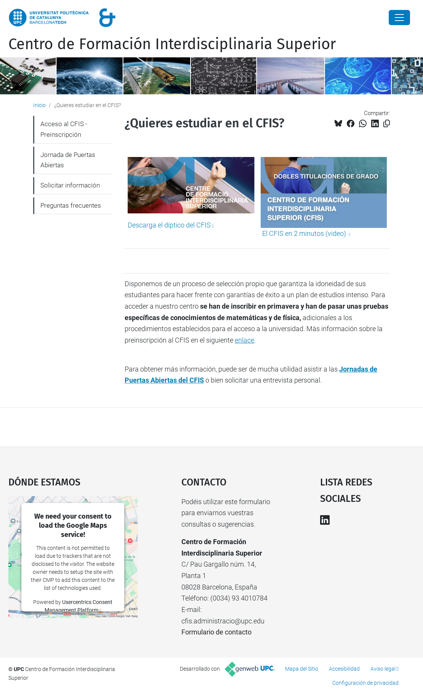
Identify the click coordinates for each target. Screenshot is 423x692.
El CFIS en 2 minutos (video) (304, 233)
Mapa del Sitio (301, 669)
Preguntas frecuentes (70, 205)
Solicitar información (70, 185)
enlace (244, 340)
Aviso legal (383, 669)
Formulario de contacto (216, 632)
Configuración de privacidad (365, 683)
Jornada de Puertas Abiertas (67, 160)
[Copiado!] (386, 123)
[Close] (399, 17)
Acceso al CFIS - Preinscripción (63, 129)
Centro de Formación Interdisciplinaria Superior (172, 44)
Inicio (39, 105)
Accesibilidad (344, 669)
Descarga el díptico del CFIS (169, 225)
